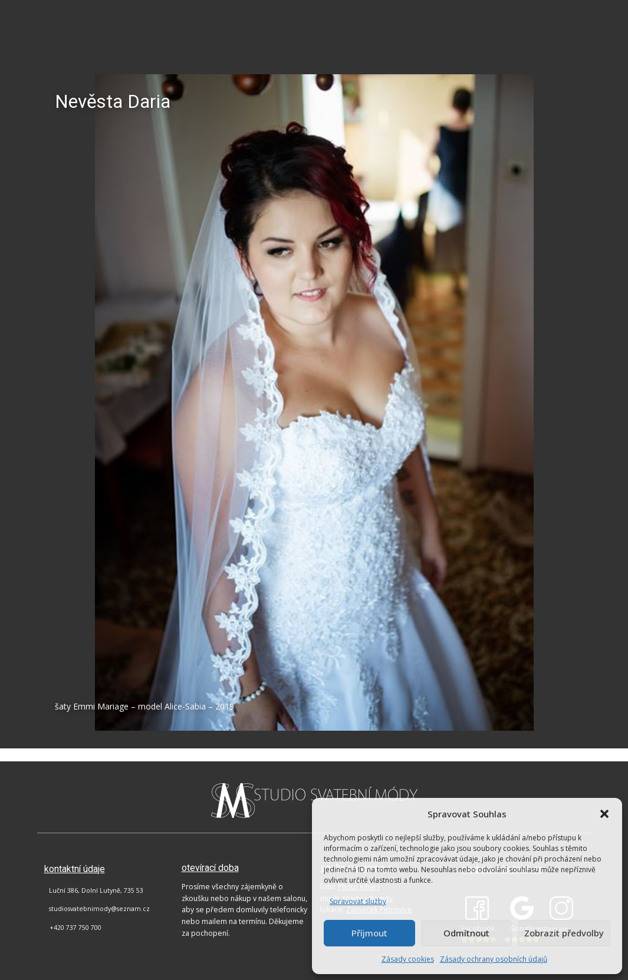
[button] (604, 814)
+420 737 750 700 (75, 927)
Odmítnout (466, 933)
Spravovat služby (358, 901)
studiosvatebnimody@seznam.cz (99, 909)
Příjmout (369, 933)
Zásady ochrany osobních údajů (493, 959)
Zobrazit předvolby (564, 933)
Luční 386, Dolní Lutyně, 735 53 (96, 890)
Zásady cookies (408, 959)
